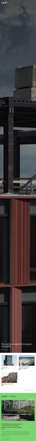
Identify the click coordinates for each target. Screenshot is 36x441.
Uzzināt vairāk (6, 439)
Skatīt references (4, 349)
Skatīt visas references (29, 389)
